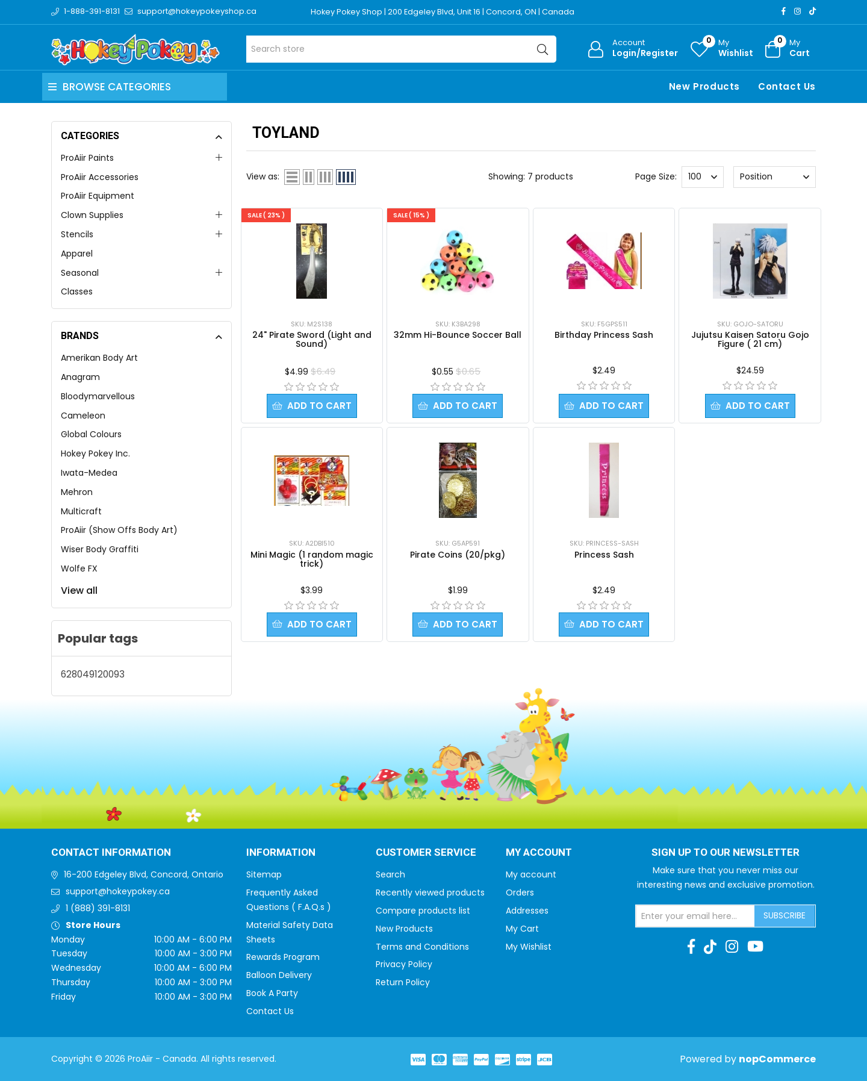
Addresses (527, 911)
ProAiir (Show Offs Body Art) (119, 530)
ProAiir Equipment (97, 196)
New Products (704, 86)
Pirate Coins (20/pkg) (457, 555)
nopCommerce (777, 1059)
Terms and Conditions (422, 947)
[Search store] (401, 49)
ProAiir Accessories (99, 177)
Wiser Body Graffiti (99, 549)
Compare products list (423, 911)
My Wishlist (529, 947)
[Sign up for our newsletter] (695, 916)
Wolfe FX (79, 568)
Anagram (80, 377)
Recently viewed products (430, 892)
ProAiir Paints (87, 158)
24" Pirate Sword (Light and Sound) (311, 339)
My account (531, 874)
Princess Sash (604, 555)
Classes (77, 291)
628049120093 (93, 674)
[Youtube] (755, 946)
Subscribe (784, 915)
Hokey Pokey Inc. (95, 453)
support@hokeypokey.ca (118, 891)
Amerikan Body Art (99, 358)
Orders (520, 892)
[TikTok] (812, 11)
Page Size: (656, 176)
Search (390, 874)
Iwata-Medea (89, 473)
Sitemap (264, 874)
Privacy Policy (404, 964)
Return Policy (403, 982)
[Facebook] (784, 11)
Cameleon (83, 416)
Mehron (77, 492)
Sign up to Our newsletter (725, 853)
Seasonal (80, 273)
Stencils (77, 234)
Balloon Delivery (279, 975)
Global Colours (91, 434)
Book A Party (272, 993)
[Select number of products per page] (703, 177)
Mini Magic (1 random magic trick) (311, 559)
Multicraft (81, 511)
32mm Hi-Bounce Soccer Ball (457, 335)
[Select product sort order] (774, 177)
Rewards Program (283, 957)
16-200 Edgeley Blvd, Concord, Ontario (143, 874)
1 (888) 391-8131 (98, 908)
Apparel (77, 254)
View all (79, 590)
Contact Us (787, 86)
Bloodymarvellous (98, 396)
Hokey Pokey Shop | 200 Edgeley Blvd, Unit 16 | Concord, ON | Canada (443, 11)
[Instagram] (797, 11)
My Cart (522, 929)
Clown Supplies (92, 215)
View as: (262, 176)
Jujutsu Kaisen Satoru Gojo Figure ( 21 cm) (750, 339)
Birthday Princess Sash (604, 335)
